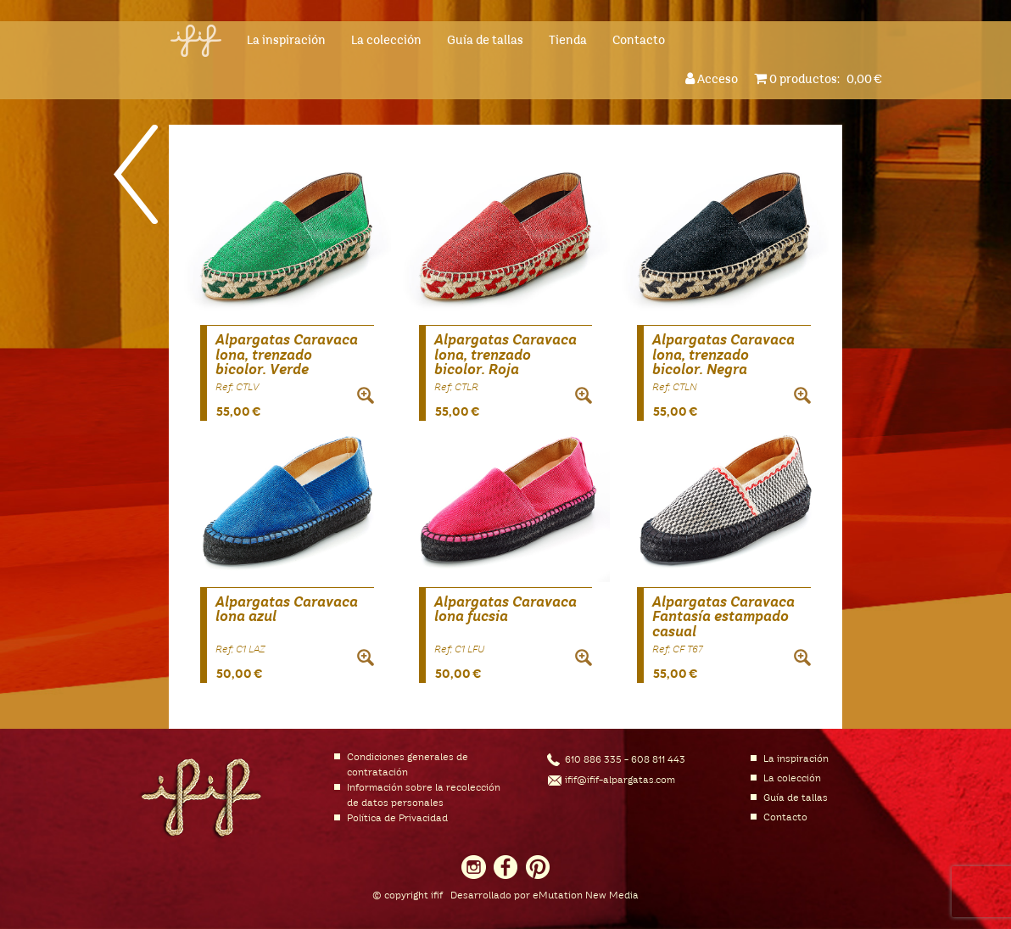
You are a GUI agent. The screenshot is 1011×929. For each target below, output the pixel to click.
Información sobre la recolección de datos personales (423, 796)
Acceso (714, 78)
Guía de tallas (485, 41)
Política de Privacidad (397, 819)
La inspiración (286, 41)
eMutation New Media (586, 896)
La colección (386, 41)
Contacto (638, 41)
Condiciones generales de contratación (407, 765)
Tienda (568, 41)
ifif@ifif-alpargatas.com (620, 780)
